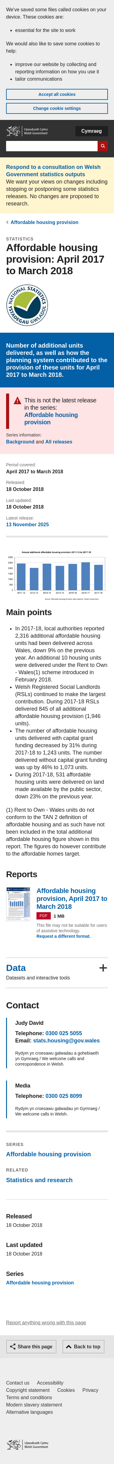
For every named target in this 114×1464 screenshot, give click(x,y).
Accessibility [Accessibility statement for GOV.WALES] (50, 1382)
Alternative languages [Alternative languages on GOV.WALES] (29, 1412)
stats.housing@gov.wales (66, 1041)
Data (16, 968)
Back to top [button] (87, 1346)
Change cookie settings (57, 108)
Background (20, 441)
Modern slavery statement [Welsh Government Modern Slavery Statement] (34, 1404)
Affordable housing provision (44, 222)
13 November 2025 (27, 524)
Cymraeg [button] (91, 131)
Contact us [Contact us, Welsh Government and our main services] (17, 1382)
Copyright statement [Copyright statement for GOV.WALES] (28, 1390)
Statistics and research (39, 1180)
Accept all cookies (56, 94)
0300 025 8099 (64, 1096)
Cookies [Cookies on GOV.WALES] (66, 1390)
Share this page (35, 1346)
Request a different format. (63, 936)
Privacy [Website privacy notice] (90, 1390)
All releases (58, 441)
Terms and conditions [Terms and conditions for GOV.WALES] (29, 1397)
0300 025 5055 (64, 1033)
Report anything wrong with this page (46, 1322)
